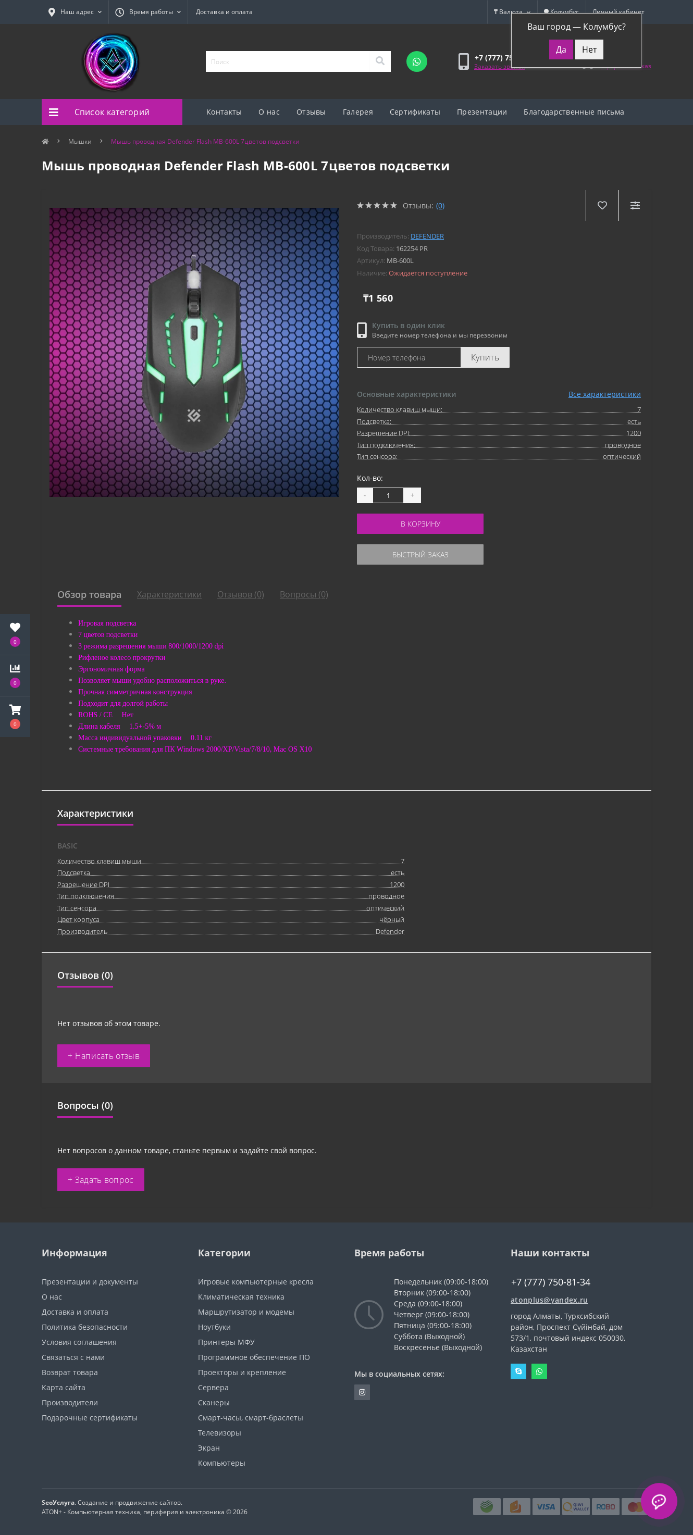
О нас (269, 112)
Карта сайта (63, 1387)
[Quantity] (388, 495)
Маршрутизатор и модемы (246, 1312)
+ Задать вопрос (101, 1179)
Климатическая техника (241, 1297)
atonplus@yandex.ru (549, 1300)
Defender (427, 236)
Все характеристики (604, 394)
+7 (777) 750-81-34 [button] (550, 1282)
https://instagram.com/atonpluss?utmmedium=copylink (362, 1392)
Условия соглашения (79, 1342)
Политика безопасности (85, 1327)
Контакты (224, 112)
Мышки (80, 141)
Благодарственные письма (574, 112)
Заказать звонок (499, 66)
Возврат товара (70, 1372)
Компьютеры (221, 1463)
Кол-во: (370, 478)
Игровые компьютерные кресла (256, 1282)
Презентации (482, 112)
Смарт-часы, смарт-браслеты (250, 1417)
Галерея (358, 112)
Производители (70, 1402)
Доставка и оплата (224, 11)
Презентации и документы (90, 1282)
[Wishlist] (602, 205)
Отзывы (311, 112)
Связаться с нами (73, 1357)
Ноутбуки (214, 1327)
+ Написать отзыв (104, 1056)
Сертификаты (415, 112)
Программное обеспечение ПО (254, 1357)
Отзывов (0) (240, 594)
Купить (485, 357)
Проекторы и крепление (242, 1372)
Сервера (213, 1387)
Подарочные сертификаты (90, 1417)
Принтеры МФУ (226, 1342)
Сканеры (214, 1402)
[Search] (380, 61)
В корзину (420, 524)
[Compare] (634, 205)
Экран (209, 1448)
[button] (15, 716)
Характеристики (169, 594)
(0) (440, 205)
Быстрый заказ (420, 554)
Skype (518, 1371)
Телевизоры (219, 1433)
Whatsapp (539, 1371)
